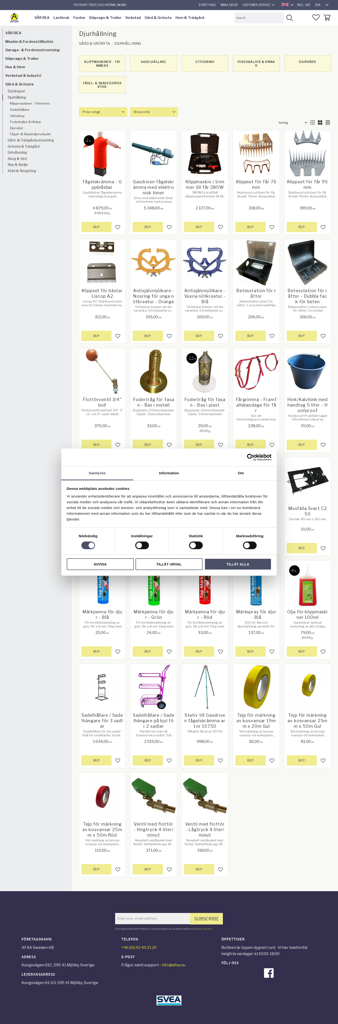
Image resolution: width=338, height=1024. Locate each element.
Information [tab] (169, 473)
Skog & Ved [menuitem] (17, 159)
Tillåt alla (237, 564)
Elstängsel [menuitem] (16, 91)
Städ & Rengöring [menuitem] (22, 171)
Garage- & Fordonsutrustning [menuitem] (32, 50)
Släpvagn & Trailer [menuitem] (105, 18)
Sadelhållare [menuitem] (19, 110)
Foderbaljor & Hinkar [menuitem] (25, 122)
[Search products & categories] (259, 17)
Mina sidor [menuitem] (229, 5)
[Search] (289, 17)
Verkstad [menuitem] (133, 18)
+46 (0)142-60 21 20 (139, 947)
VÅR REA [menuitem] (42, 18)
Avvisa (100, 564)
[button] (316, 17)
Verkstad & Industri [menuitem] (23, 75)
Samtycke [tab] (97, 473)
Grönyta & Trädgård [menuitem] (23, 146)
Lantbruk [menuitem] (61, 18)
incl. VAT (303, 5)
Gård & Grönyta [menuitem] (158, 18)
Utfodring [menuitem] (17, 116)
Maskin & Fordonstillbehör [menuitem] (29, 41)
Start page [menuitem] (207, 5)
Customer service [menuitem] (256, 5)
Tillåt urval (169, 564)
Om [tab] (241, 473)
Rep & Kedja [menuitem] (18, 164)
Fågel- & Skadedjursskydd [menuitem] (30, 134)
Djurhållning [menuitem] (17, 97)
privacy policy (203, 928)
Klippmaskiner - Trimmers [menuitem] (30, 103)
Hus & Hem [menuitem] (15, 67)
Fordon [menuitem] (79, 18)
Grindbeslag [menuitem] (17, 152)
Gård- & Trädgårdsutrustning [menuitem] (31, 140)
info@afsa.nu (173, 965)
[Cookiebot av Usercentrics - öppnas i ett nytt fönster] (250, 457)
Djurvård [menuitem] (16, 128)
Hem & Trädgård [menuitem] (189, 18)
